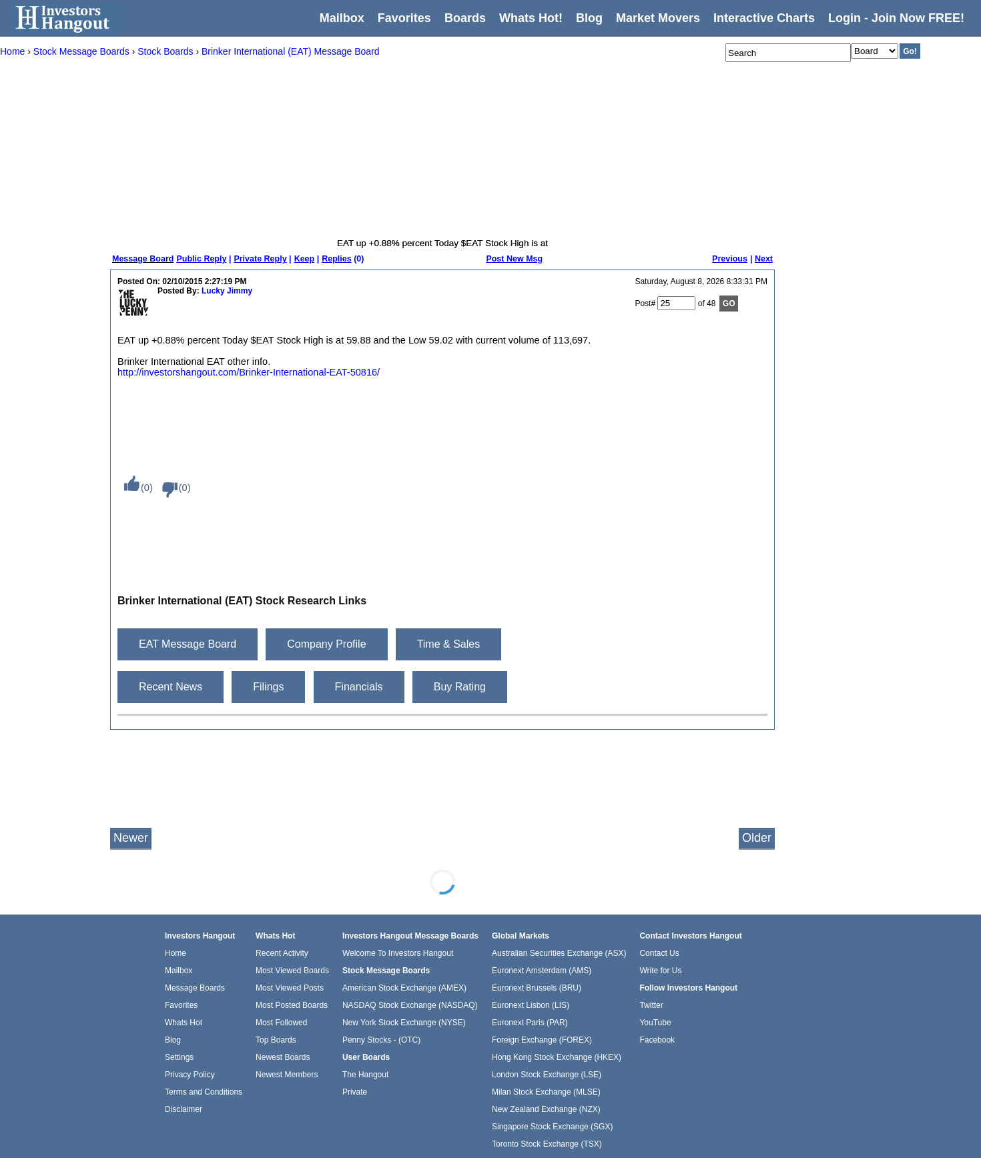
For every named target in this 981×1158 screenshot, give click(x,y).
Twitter (651, 1005)
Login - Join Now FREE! (896, 18)
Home (175, 953)
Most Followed (281, 1022)
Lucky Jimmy (227, 291)
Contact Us (659, 953)
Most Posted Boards (292, 1005)
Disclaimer (183, 1109)
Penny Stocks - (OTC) (381, 1040)
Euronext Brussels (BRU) (536, 988)
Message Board (143, 258)
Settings (179, 1057)
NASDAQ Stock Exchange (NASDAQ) (410, 1005)
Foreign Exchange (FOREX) (542, 1040)
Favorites (404, 18)
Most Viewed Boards (292, 970)
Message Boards (195, 988)
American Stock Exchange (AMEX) (404, 988)
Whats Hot (183, 1022)
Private (354, 1092)
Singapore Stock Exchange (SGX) (552, 1126)
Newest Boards (283, 1057)
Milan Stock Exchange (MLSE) (546, 1092)
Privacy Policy (190, 1074)
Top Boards (276, 1040)
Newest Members (287, 1074)
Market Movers (658, 18)
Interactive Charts (764, 18)
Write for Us (660, 970)
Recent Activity (282, 953)
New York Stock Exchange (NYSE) (404, 1022)
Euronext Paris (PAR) (530, 1022)
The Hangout (365, 1074)
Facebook (657, 1040)
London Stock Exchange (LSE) (546, 1074)
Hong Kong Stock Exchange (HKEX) (556, 1057)
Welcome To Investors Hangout (397, 953)
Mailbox (342, 18)
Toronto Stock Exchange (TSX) (547, 1144)
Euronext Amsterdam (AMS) (541, 970)
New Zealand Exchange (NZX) (546, 1109)
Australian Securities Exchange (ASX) (559, 953)
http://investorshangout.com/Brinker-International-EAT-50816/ (248, 372)
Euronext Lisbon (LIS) (530, 1005)
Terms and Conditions (203, 1092)
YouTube (655, 1022)
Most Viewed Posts (290, 988)
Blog (173, 1040)
